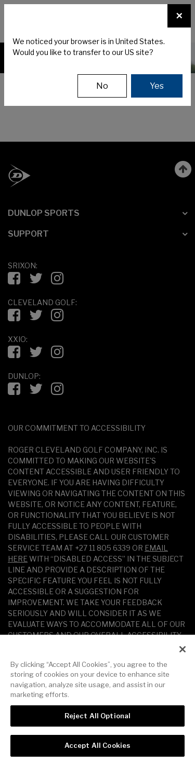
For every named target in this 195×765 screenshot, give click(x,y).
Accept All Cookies (97, 745)
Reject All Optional (97, 716)
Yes (157, 86)
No (102, 86)
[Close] (179, 16)
